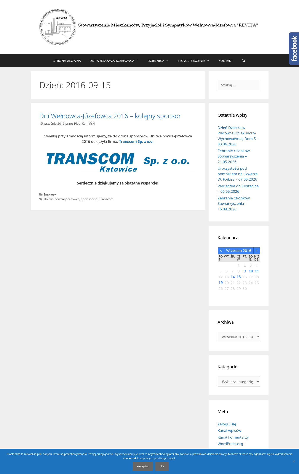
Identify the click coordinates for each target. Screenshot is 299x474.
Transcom (106, 199)
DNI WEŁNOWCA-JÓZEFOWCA (116, 60)
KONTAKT (225, 60)
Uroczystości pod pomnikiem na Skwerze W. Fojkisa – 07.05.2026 (238, 174)
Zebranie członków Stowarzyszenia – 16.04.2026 (234, 204)
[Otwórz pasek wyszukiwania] (243, 60)
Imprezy (50, 194)
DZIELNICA (160, 60)
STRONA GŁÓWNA (67, 60)
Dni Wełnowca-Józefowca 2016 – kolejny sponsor (110, 115)
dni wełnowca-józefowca (61, 199)
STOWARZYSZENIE (195, 60)
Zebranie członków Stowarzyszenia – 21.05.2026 (234, 156)
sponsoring (89, 199)
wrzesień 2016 (238, 250)
